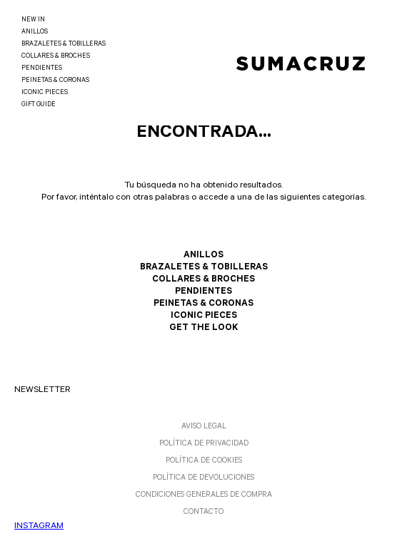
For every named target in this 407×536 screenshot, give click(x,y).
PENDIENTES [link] (41, 69)
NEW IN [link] (33, 20)
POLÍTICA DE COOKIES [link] (204, 461)
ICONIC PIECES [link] (44, 93)
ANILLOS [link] (34, 32)
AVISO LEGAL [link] (203, 427)
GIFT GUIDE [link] (38, 105)
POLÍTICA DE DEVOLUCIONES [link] (203, 478)
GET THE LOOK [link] (203, 329)
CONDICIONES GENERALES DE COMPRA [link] (204, 495)
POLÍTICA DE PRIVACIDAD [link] (203, 444)
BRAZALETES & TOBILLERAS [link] (63, 44)
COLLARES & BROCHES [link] (55, 57)
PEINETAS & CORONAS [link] (55, 81)
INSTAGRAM (39, 527)
